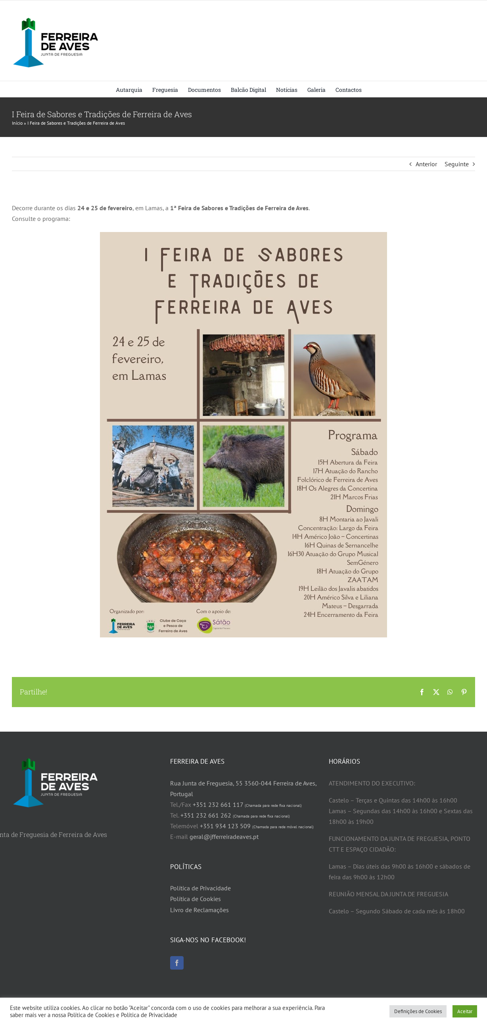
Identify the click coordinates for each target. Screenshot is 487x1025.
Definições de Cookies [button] (418, 1011)
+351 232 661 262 (235, 815)
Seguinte (457, 164)
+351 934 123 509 (257, 826)
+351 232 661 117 (247, 804)
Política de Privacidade (200, 888)
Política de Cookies (195, 899)
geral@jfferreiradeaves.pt (224, 837)
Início (17, 123)
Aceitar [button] (464, 1011)
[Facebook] (177, 963)
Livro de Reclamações (199, 910)
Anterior (426, 164)
